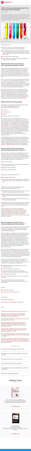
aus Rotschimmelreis (8, 177)
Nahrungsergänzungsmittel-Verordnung (8, 311)
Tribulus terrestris (11, 213)
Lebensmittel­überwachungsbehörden (8, 230)
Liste (24, 240)
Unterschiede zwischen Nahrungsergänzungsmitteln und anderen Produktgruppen (14, 368)
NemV (18, 123)
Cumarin (16, 214)
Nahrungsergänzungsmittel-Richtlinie (21, 70)
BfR (22, 96)
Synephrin (3, 216)
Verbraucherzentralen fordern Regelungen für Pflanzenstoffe (12, 302)
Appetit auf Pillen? (5, 290)
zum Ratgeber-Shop (15, 406)
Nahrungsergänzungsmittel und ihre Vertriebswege (11, 363)
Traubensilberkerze (22, 211)
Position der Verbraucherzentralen (7, 299)
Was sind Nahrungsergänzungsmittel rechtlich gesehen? (12, 349)
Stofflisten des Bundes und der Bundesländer (14, 318)
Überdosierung (26, 79)
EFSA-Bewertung (4, 203)
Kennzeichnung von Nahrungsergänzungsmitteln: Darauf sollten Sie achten (14, 354)
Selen (5, 91)
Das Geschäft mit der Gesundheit (8, 292)
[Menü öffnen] (28, 2)
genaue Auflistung (23, 98)
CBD (13, 143)
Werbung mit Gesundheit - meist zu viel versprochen (12, 359)
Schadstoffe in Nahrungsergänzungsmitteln (10, 373)
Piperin (28, 214)
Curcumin (20, 214)
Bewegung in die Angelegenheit (12, 85)
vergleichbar (18, 254)
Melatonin (3, 144)
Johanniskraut (8, 212)
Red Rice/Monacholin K (11, 144)
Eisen (2, 91)
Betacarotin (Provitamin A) (19, 95)
